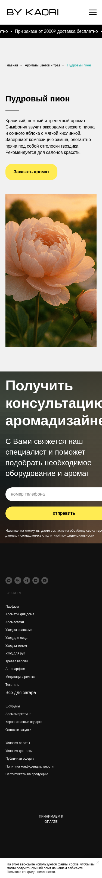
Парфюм (12, 606)
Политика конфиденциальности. (31, 872)
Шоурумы (12, 706)
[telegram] (26, 580)
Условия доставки (19, 751)
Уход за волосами (18, 630)
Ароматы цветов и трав (42, 65)
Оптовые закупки (18, 730)
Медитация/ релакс (20, 677)
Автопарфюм (15, 669)
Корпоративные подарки (23, 722)
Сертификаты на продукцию (26, 774)
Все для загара (20, 692)
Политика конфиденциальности (29, 766)
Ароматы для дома (19, 614)
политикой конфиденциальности (69, 535)
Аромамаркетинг (18, 714)
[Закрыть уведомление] (98, 862)
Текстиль (12, 685)
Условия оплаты (17, 743)
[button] (31, 172)
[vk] (17, 580)
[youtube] (44, 580)
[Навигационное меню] (93, 12)
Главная (11, 65)
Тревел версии (16, 661)
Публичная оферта (19, 758)
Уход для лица (16, 638)
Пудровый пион (79, 65)
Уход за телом (16, 646)
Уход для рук (15, 653)
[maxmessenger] (8, 580)
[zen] (35, 580)
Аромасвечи (14, 622)
